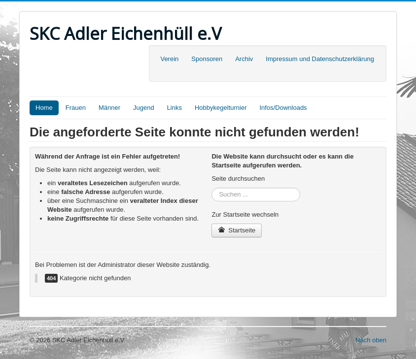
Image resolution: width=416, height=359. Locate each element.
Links (174, 107)
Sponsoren (206, 59)
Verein (169, 59)
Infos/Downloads (283, 107)
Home (44, 107)
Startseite (236, 230)
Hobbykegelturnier (221, 107)
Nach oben (370, 340)
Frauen (76, 107)
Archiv (244, 59)
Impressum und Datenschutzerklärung (320, 59)
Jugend (143, 107)
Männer (109, 107)
